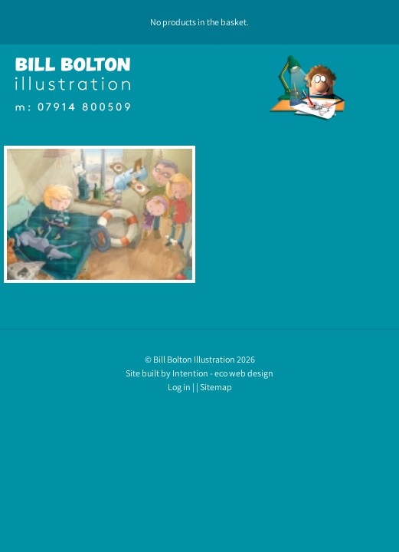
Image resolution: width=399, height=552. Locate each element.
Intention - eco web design (222, 373)
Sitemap (216, 387)
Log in (179, 387)
